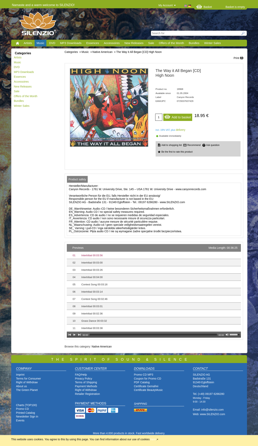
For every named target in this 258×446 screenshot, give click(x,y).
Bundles (194, 43)
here (153, 439)
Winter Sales (212, 43)
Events (20, 420)
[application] (154, 291)
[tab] (77, 179)
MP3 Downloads (71, 43)
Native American (102, 346)
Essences (92, 43)
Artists (28, 43)
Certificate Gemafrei (146, 386)
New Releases (133, 43)
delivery (180, 129)
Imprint (20, 374)
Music (40, 43)
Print (236, 58)
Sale (151, 43)
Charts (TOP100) (26, 405)
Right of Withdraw (27, 382)
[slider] (153, 335)
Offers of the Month (171, 43)
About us (21, 386)
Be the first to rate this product (177, 151)
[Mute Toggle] (227, 334)
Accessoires (112, 43)
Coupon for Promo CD (147, 378)
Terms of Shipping (86, 382)
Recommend (193, 145)
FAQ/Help (81, 374)
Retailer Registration (87, 393)
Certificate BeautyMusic (148, 390)
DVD (52, 43)
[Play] (74, 334)
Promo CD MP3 (143, 374)
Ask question (212, 145)
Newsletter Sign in (27, 416)
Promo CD (22, 408)
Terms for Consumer (28, 378)
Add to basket (177, 116)
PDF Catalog (142, 382)
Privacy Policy (83, 378)
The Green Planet (27, 390)
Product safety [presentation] (77, 179)
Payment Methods (86, 386)
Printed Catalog (25, 412)
